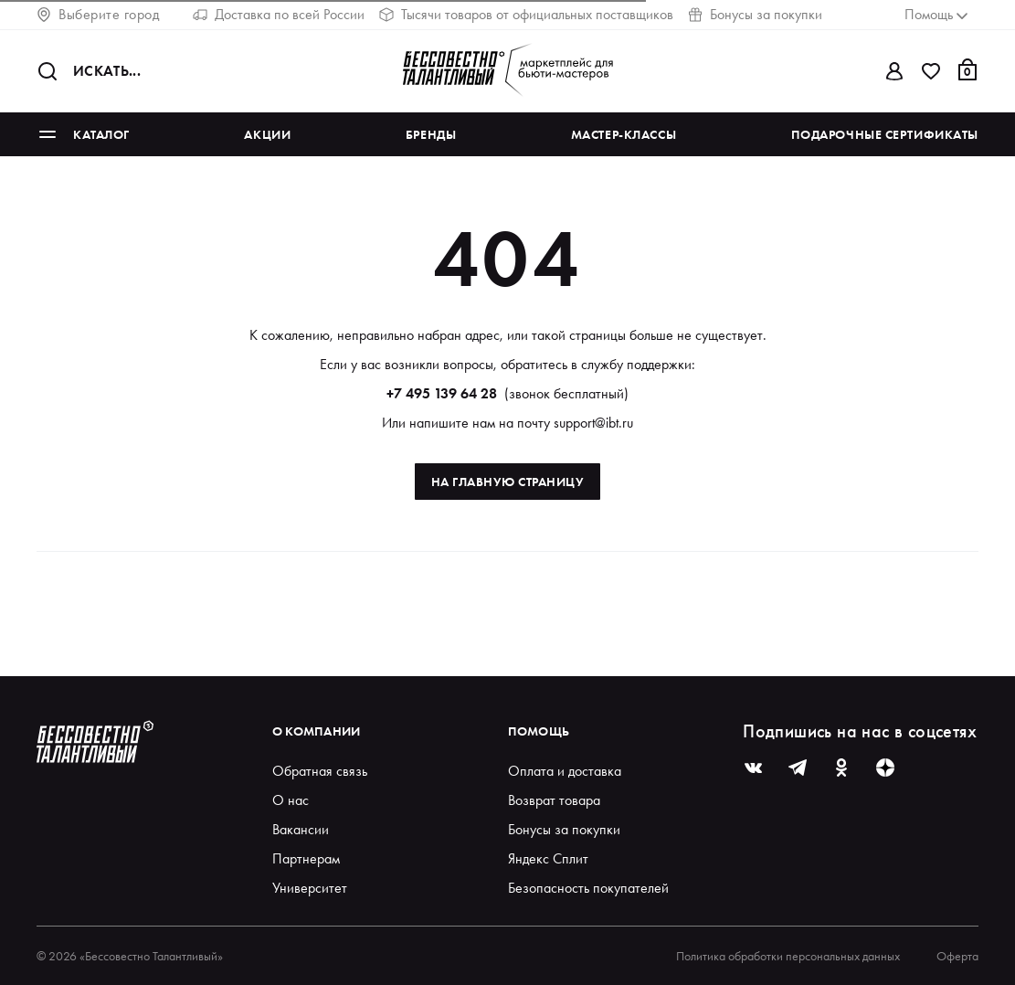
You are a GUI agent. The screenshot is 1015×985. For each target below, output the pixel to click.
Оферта (957, 955)
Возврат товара (554, 800)
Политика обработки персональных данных (788, 955)
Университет (309, 887)
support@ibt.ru (593, 422)
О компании (316, 731)
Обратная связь (319, 770)
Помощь (539, 731)
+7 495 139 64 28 (441, 393)
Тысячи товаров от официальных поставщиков (526, 14)
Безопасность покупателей (588, 887)
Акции (267, 134)
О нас (290, 800)
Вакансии (300, 829)
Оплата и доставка (564, 770)
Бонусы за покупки (755, 14)
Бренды (431, 134)
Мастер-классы (623, 134)
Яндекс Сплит (548, 858)
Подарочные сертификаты (884, 134)
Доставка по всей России (279, 14)
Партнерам (306, 858)
